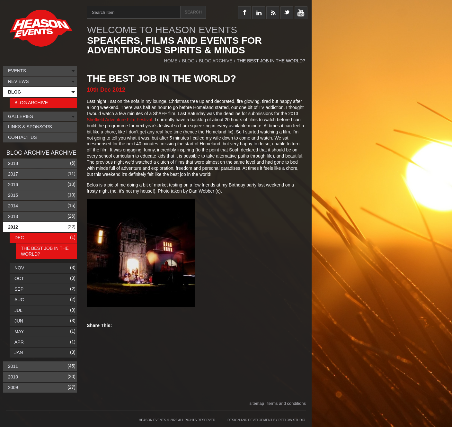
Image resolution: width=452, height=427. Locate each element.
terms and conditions (286, 403)
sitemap (257, 403)
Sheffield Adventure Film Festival (119, 119)
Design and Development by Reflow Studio (266, 420)
